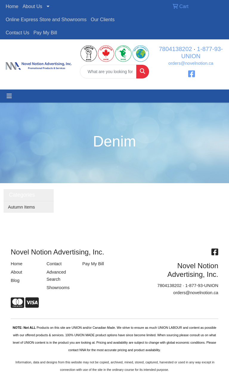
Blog (15, 280)
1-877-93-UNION (201, 285)
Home (12, 6)
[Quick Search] (108, 71)
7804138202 (175, 49)
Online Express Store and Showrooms (46, 19)
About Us (32, 6)
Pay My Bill (45, 32)
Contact (54, 263)
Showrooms (58, 287)
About (16, 272)
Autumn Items (21, 207)
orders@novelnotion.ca (190, 63)
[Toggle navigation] (9, 96)
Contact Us (17, 32)
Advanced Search (56, 276)
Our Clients (102, 19)
